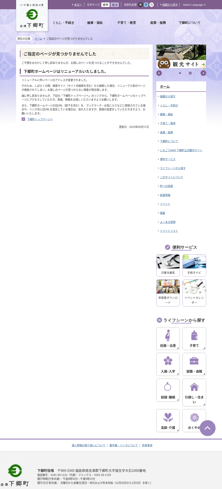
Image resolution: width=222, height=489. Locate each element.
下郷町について (169, 141)
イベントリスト (169, 231)
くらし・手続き (169, 105)
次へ (203, 73)
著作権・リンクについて (123, 431)
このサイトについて (171, 177)
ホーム (38, 39)
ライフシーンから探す (173, 168)
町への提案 (166, 186)
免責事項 (147, 431)
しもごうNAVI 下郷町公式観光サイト (181, 150)
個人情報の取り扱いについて (88, 431)
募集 (162, 213)
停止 (190, 73)
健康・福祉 (166, 114)
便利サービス (167, 159)
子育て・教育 (167, 123)
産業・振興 (166, 132)
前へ (159, 73)
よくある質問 (167, 222)
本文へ (78, 5)
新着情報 (165, 195)
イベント (165, 204)
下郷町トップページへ (40, 119)
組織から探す (170, 5)
